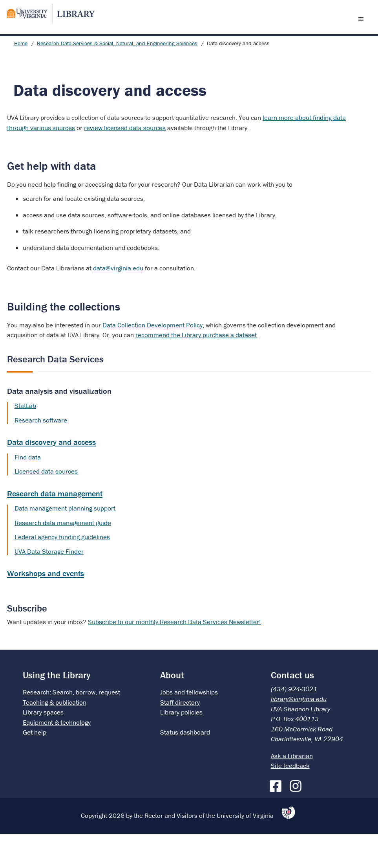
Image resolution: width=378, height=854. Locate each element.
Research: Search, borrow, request (71, 712)
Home (20, 63)
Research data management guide (63, 542)
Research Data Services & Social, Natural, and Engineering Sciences (117, 63)
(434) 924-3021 (294, 709)
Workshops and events (45, 593)
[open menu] (362, 28)
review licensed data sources (125, 147)
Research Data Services (55, 379)
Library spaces (43, 732)
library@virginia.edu (299, 718)
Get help (34, 752)
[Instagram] (297, 804)
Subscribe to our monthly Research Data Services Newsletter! (174, 641)
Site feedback (290, 785)
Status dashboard (185, 752)
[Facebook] (277, 804)
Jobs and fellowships (189, 712)
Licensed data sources (46, 491)
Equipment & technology (57, 742)
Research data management (54, 513)
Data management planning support (65, 528)
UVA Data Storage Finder (49, 571)
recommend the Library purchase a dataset (196, 355)
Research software (41, 440)
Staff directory (180, 722)
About (172, 695)
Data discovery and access (51, 462)
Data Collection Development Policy (152, 345)
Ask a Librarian (292, 775)
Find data (28, 477)
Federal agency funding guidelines (62, 557)
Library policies (181, 732)
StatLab (25, 425)
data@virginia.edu (118, 288)
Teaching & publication (54, 722)
